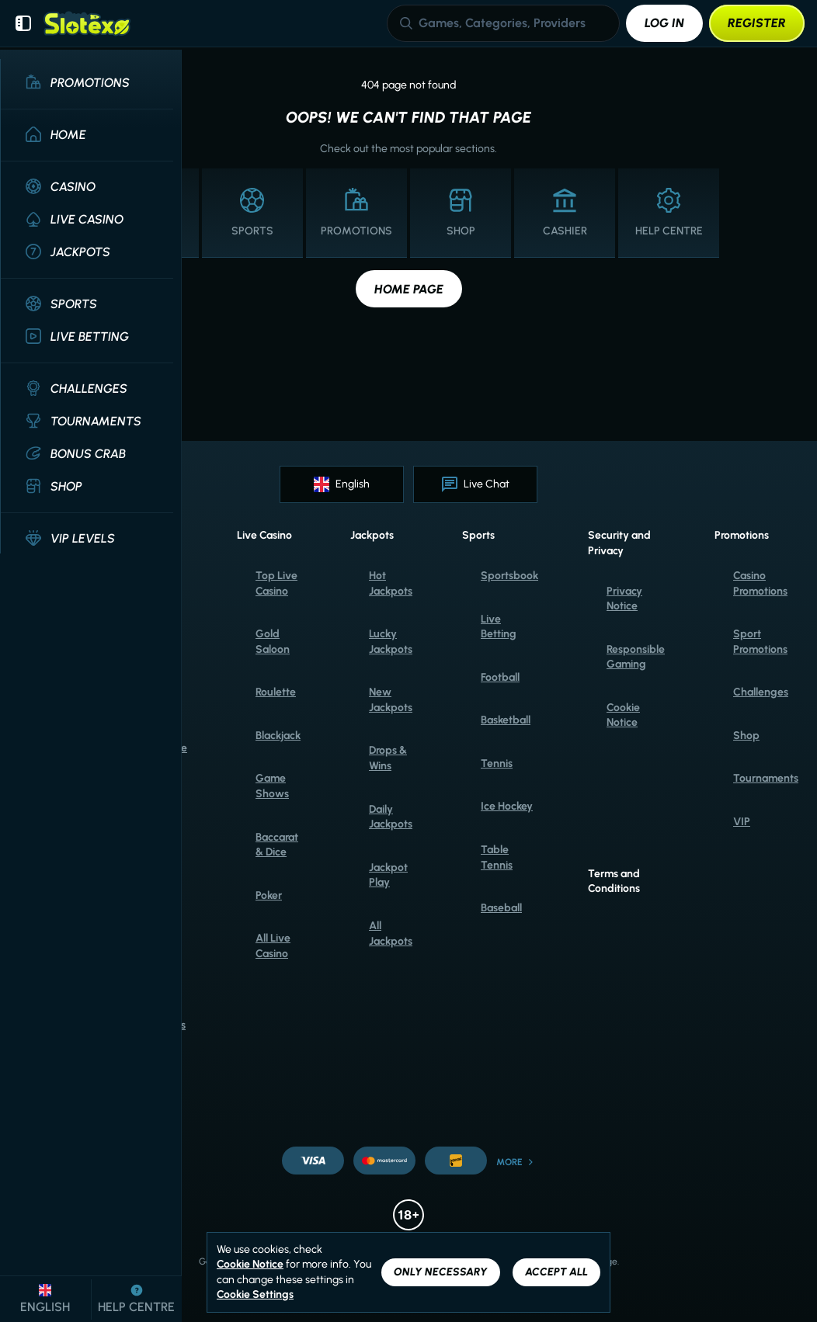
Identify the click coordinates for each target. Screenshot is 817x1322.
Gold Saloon (273, 641)
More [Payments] (515, 1162)
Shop (746, 735)
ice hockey (507, 806)
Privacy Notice (624, 599)
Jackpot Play (388, 875)
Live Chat (475, 484)
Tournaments (765, 778)
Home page (408, 289)
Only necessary (441, 1272)
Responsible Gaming (636, 657)
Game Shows (272, 786)
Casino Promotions (760, 583)
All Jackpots (390, 933)
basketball (505, 720)
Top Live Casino (276, 583)
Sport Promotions (760, 641)
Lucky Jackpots (390, 641)
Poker (269, 895)
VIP (741, 821)
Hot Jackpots (390, 583)
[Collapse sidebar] (23, 23)
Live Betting (498, 626)
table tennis (497, 857)
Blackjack (278, 735)
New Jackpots (390, 699)
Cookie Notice (623, 715)
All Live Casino (273, 946)
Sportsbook (509, 575)
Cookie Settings (255, 1295)
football (500, 677)
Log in (664, 23)
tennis (497, 763)
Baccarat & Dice (277, 845)
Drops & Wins (388, 758)
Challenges (760, 692)
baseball (501, 907)
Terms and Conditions (614, 881)
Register (757, 23)
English (342, 484)
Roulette (276, 692)
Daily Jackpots (390, 817)
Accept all (556, 1272)
